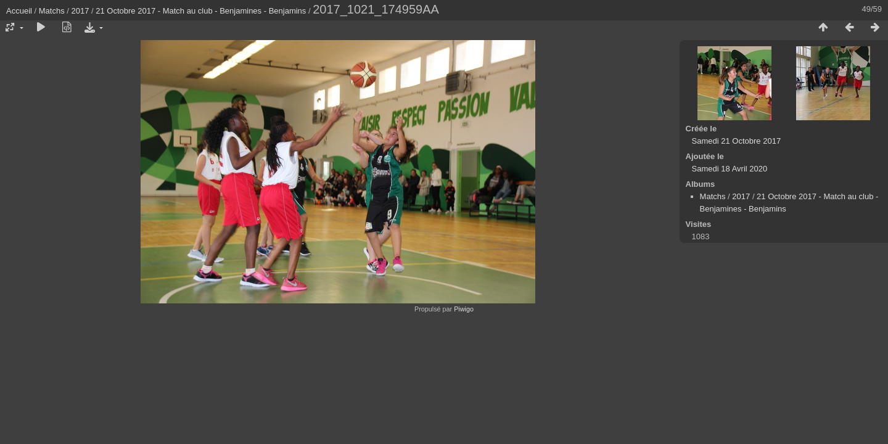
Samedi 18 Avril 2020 (730, 168)
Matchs (52, 10)
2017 (80, 10)
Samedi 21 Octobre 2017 (736, 141)
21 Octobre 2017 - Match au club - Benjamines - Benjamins (201, 10)
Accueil (19, 10)
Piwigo (464, 309)
